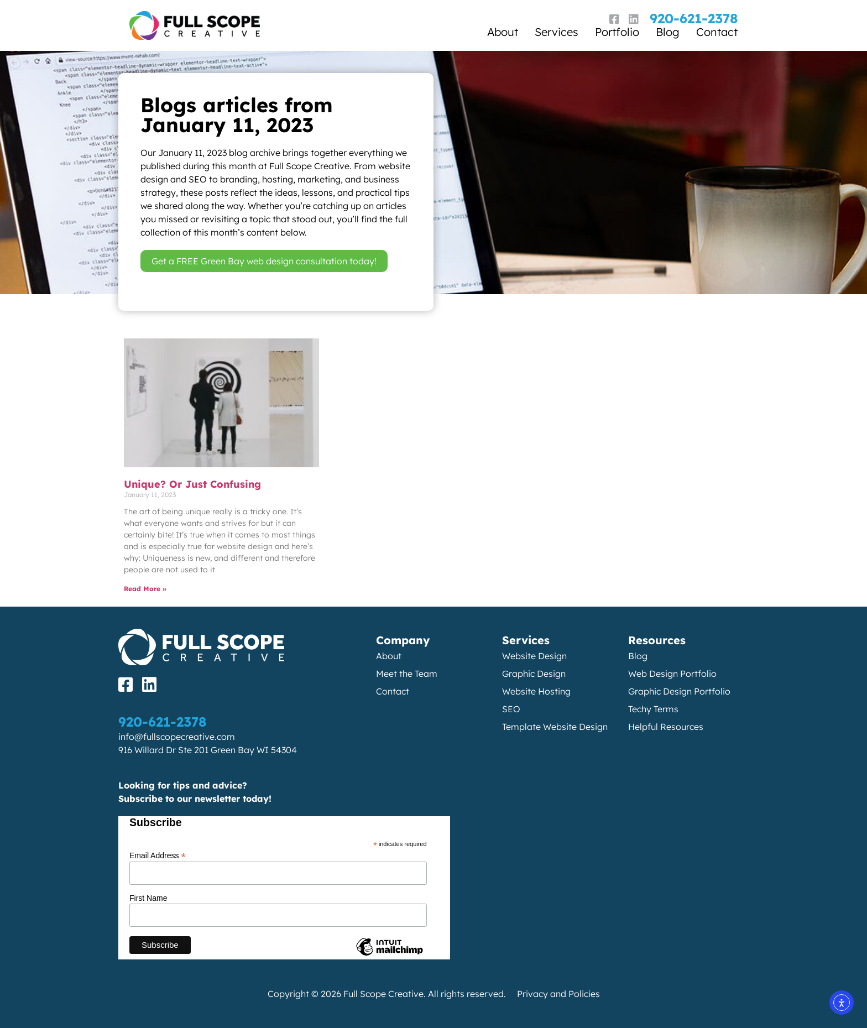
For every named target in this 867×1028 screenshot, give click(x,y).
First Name (148, 898)
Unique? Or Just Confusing (192, 484)
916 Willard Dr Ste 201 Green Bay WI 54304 (207, 749)
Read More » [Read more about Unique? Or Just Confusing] (145, 589)
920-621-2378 (694, 18)
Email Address (157, 855)
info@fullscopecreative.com (176, 736)
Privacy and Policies (558, 993)
